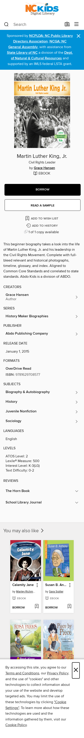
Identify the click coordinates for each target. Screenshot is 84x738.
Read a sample (42, 206)
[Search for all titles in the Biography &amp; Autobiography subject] (42, 392)
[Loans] (67, 25)
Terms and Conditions (22, 673)
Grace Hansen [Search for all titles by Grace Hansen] (44, 168)
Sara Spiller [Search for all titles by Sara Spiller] (56, 591)
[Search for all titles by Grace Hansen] (42, 297)
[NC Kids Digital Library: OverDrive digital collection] (42, 9)
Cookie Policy (16, 725)
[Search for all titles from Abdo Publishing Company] (42, 334)
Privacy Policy (57, 673)
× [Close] (76, 670)
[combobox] (32, 24)
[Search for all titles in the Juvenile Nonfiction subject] (42, 411)
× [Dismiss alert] (78, 36)
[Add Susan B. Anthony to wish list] (69, 607)
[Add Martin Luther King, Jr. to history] (42, 226)
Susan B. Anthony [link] (56, 585)
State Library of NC (22, 52)
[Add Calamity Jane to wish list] (36, 607)
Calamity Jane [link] (23, 585)
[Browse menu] (76, 24)
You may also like (24, 531)
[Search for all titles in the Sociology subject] (42, 421)
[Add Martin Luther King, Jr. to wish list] (42, 218)
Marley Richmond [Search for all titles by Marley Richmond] (26, 591)
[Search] (6, 24)
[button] (42, 190)
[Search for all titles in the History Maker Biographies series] (42, 316)
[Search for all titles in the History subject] (42, 402)
